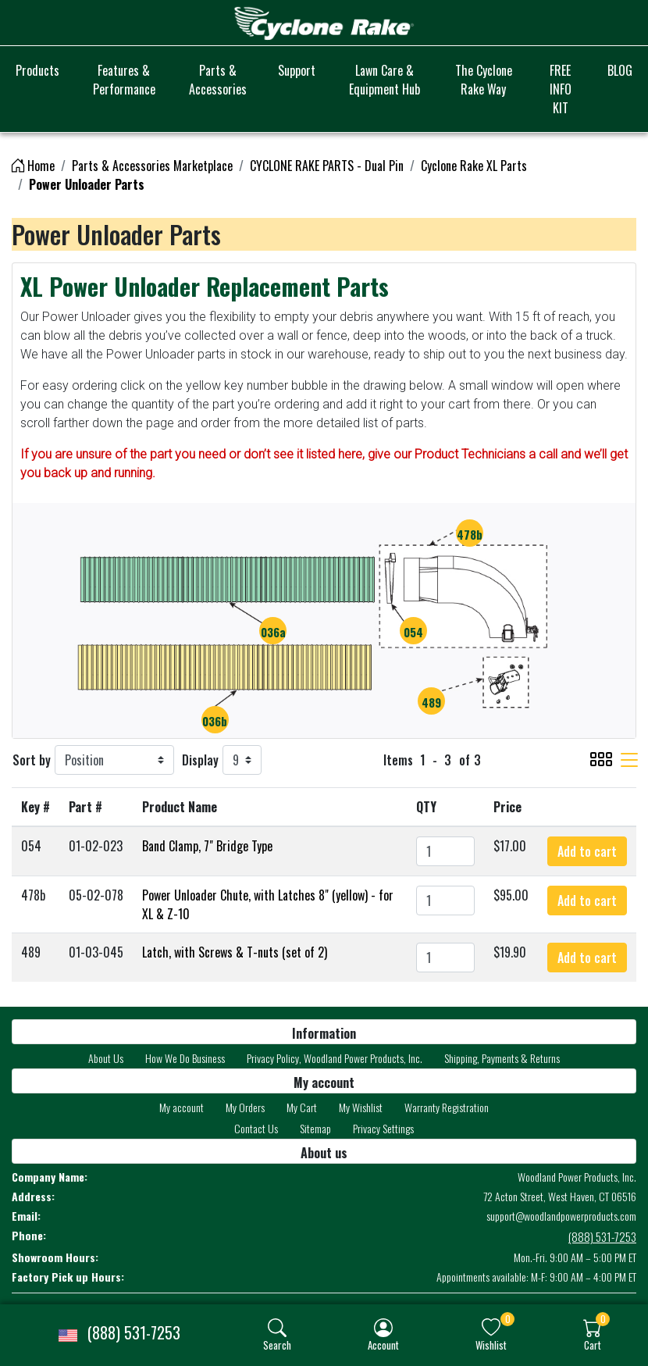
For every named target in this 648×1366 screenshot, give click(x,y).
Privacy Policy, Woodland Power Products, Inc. (334, 1058)
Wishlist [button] (491, 1344)
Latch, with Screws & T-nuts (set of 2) (234, 952)
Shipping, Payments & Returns (502, 1058)
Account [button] (383, 1344)
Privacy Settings (383, 1128)
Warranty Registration (446, 1107)
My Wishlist (361, 1107)
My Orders (245, 1107)
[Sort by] (114, 760)
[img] (277, 1327)
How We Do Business (185, 1058)
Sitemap (315, 1128)
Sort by (31, 760)
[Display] (242, 760)
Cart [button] (592, 1344)
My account (181, 1107)
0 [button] (508, 1318)
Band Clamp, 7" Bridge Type (207, 845)
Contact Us (256, 1128)
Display (200, 760)
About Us (105, 1058)
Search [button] (277, 1344)
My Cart (302, 1107)
